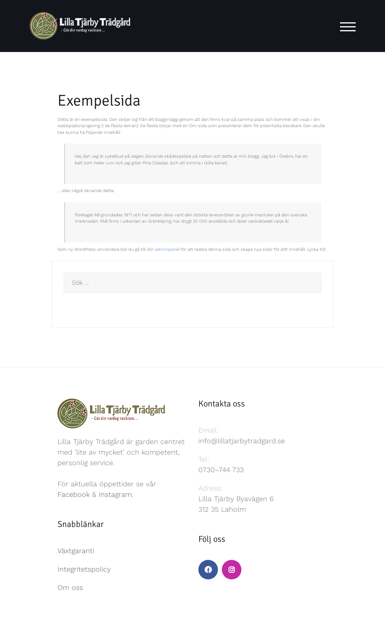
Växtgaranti (76, 551)
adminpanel (167, 249)
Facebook (74, 494)
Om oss (70, 587)
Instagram (115, 494)
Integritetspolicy (84, 569)
